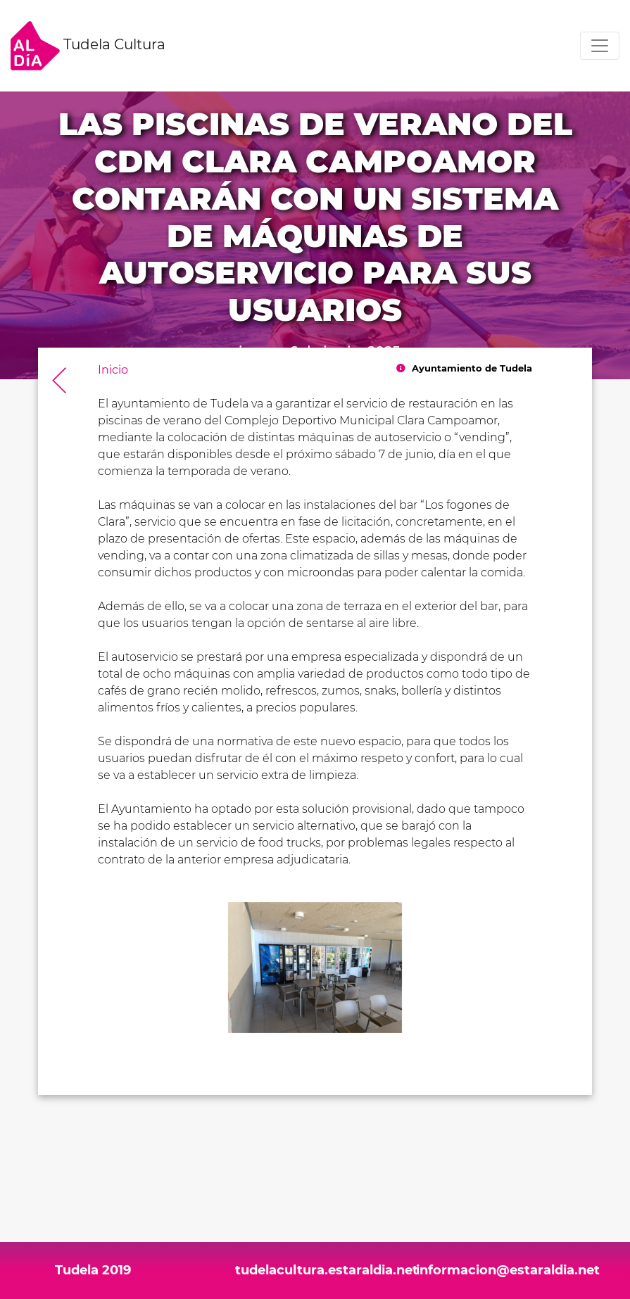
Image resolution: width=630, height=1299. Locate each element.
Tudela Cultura (88, 45)
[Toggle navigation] (599, 46)
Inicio (113, 369)
